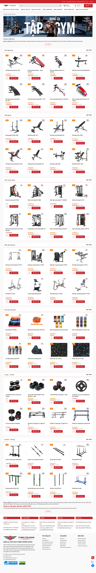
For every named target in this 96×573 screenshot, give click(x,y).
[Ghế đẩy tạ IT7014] (15, 285)
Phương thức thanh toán (47, 543)
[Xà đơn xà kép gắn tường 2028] (15, 451)
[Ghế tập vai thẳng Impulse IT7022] (81, 285)
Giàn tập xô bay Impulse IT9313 (14, 265)
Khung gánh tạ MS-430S (12, 135)
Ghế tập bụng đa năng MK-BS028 (80, 70)
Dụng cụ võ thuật (36, 9)
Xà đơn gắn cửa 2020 (55, 459)
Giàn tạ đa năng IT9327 (78, 200)
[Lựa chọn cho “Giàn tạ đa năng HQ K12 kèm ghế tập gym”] (7, 235)
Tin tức (87, 1)
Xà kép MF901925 (77, 459)
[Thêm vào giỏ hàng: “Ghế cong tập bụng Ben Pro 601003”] (51, 78)
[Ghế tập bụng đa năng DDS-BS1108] (15, 90)
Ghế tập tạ (7, 115)
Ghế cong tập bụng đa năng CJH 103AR (80, 99)
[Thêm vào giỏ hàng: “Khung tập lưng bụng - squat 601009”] (29, 78)
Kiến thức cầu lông (82, 542)
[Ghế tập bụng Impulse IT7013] (81, 256)
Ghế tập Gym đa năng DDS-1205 (14, 164)
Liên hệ (91, 1)
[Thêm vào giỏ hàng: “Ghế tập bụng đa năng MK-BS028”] (73, 78)
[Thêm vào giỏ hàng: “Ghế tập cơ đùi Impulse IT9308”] (29, 273)
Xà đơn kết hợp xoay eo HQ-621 (36, 488)
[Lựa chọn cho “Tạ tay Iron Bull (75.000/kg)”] (7, 430)
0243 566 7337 (7, 556)
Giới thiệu (64, 1)
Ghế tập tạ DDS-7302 (77, 164)
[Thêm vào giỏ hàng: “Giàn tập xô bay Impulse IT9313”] (7, 273)
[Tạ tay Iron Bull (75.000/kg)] (15, 415)
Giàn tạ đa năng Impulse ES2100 (58, 228)
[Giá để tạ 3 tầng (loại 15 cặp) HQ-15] (37, 415)
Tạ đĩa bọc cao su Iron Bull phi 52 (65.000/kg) (80, 395)
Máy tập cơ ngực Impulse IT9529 (58, 265)
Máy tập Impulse (9, 245)
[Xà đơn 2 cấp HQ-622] (59, 479)
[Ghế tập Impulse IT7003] (59, 285)
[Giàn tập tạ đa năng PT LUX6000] (59, 191)
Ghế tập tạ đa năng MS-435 (57, 135)
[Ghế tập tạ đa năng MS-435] (59, 126)
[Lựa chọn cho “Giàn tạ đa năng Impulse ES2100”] (51, 236)
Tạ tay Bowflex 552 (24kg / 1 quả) (58, 394)
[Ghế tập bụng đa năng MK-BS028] (81, 61)
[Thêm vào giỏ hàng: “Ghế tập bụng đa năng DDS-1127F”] (29, 107)
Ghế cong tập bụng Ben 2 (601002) (59, 99)
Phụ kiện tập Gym (10, 310)
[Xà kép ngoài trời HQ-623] (15, 479)
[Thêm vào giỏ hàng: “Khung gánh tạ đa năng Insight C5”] (29, 236)
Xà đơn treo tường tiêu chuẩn (35, 459)
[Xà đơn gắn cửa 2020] (59, 451)
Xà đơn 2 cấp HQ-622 (55, 488)
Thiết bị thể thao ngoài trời (65, 547)
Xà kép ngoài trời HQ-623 (12, 488)
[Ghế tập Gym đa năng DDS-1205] (15, 155)
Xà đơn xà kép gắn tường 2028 (13, 459)
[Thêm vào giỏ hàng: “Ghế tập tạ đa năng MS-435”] (51, 141)
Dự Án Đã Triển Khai (81, 1)
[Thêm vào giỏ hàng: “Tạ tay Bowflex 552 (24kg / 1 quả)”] (51, 402)
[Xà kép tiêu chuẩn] (81, 479)
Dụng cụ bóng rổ (58, 9)
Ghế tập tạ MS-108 (33, 135)
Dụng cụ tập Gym (26, 9)
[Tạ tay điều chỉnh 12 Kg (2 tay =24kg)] (15, 386)
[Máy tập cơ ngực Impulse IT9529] (59, 256)
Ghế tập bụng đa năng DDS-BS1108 (13, 99)
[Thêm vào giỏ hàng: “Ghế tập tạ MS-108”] (29, 141)
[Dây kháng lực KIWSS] (15, 321)
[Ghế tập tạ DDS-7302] (81, 155)
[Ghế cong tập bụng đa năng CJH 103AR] (81, 90)
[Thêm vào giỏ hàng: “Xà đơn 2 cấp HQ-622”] (51, 496)
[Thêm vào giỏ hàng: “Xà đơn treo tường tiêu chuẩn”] (29, 467)
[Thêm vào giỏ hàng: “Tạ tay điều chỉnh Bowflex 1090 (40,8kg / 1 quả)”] (29, 402)
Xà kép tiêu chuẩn (77, 488)
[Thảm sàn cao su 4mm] (81, 350)
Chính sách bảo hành (46, 545)
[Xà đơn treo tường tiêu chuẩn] (37, 451)
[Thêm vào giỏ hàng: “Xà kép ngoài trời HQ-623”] (7, 494)
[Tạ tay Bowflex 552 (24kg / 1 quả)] (59, 386)
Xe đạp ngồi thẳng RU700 (34, 293)
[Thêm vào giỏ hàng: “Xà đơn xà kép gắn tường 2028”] (7, 466)
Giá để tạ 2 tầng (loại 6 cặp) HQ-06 (81, 423)
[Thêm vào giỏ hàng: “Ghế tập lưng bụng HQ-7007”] (7, 78)
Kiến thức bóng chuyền (82, 545)
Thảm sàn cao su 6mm (56, 358)
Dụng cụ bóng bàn (48, 9)
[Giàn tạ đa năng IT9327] (81, 191)
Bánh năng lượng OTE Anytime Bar (59, 329)
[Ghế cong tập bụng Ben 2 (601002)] (59, 90)
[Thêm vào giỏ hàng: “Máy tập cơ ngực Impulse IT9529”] (51, 273)
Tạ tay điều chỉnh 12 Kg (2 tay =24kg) (13, 395)
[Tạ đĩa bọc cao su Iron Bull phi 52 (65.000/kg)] (81, 386)
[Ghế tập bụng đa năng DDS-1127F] (37, 90)
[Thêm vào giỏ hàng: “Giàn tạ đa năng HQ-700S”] (7, 206)
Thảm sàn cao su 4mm (78, 358)
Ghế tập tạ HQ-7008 (77, 135)
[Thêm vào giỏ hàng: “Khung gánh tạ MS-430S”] (7, 141)
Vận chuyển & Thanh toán (71, 1)
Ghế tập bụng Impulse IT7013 (80, 265)
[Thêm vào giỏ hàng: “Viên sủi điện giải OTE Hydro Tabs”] (73, 338)
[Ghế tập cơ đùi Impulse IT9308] (37, 256)
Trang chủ (5, 14)
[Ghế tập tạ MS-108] (37, 126)
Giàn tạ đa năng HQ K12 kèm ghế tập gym (14, 229)
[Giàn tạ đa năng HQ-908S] (37, 191)
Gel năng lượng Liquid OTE (12, 358)
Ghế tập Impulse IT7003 (56, 293)
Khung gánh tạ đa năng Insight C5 (36, 228)
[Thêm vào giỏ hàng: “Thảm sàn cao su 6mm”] (51, 366)
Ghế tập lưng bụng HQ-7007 (13, 70)
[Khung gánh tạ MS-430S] (15, 126)
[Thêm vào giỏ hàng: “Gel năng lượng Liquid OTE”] (7, 366)
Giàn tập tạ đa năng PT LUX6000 (58, 200)
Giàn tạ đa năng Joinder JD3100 (80, 228)
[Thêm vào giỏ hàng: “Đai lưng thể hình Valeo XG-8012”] (29, 338)
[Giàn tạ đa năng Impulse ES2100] (59, 220)
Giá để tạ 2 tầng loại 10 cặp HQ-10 (59, 423)
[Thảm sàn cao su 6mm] (59, 350)
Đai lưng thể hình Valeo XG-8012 (36, 329)
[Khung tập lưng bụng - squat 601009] (37, 61)
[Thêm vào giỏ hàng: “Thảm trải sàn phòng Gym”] (29, 366)
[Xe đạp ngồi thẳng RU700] (37, 285)
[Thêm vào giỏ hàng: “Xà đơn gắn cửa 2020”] (51, 467)
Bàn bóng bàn (63, 543)
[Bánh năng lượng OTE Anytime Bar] (59, 321)
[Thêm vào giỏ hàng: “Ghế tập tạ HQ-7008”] (73, 143)
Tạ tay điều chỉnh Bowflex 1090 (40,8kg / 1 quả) (36, 395)
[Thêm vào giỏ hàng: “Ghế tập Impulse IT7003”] (51, 301)
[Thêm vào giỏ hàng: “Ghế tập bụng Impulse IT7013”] (73, 273)
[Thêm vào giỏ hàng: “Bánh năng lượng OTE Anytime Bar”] (51, 338)
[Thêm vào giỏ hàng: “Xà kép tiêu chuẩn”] (73, 496)
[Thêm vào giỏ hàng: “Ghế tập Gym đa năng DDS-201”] (29, 172)
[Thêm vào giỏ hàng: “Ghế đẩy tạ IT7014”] (7, 301)
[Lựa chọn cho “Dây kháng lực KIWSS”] (7, 338)
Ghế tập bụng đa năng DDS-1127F (36, 99)
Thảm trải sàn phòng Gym (34, 358)
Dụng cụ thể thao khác (82, 9)
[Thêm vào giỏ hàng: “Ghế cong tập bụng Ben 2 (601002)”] (51, 107)
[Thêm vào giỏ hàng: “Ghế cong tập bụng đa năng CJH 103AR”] (73, 107)
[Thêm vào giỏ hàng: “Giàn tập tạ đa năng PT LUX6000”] (51, 206)
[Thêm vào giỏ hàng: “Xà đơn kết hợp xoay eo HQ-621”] (29, 496)
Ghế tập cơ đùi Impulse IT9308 (36, 265)
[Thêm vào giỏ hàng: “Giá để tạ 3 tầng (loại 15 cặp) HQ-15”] (29, 431)
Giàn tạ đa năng (9, 180)
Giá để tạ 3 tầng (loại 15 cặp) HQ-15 (36, 424)
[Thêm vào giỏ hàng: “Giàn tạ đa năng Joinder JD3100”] (73, 236)
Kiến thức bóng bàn (82, 538)
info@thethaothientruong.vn (10, 557)
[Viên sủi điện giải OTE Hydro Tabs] (81, 321)
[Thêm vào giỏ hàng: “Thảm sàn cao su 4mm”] (73, 366)
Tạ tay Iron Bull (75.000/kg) (13, 423)
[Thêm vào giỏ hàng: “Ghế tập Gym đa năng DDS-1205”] (7, 172)
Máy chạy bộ (6, 9)
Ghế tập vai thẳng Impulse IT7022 (81, 293)
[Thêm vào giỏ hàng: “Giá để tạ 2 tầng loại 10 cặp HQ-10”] (51, 431)
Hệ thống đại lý (45, 540)
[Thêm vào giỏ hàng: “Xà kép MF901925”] (73, 467)
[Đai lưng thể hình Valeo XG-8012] (37, 321)
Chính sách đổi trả (46, 547)
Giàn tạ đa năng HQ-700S (12, 200)
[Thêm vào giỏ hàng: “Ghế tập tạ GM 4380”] (51, 172)
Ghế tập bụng (8, 50)
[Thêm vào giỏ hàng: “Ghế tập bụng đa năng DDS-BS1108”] (7, 107)
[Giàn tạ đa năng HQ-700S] (15, 191)
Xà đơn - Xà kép (9, 439)
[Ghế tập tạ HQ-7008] (81, 126)
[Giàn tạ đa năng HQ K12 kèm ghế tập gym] (15, 220)
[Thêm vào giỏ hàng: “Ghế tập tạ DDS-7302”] (73, 172)
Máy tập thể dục (15, 9)
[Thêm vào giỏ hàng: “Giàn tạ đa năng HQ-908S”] (29, 208)
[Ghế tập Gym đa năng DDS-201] (37, 155)
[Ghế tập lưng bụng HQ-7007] (15, 61)
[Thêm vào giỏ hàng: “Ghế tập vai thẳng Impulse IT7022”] (73, 301)
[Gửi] (60, 6)
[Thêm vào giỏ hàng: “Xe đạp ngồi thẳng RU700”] (29, 301)
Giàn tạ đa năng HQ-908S (34, 200)
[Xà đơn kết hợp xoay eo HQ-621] (37, 479)
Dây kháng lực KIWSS (11, 329)
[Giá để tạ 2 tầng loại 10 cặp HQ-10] (59, 415)
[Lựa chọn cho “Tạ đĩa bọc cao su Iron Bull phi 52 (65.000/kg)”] (73, 401)
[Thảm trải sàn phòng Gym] (37, 350)
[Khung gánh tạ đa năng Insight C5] (37, 220)
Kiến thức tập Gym (82, 540)
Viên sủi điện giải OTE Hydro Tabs (81, 329)
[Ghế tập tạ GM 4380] (59, 155)
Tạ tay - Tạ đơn (9, 375)
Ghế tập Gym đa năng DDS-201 (36, 164)
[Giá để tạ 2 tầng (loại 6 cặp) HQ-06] (81, 415)
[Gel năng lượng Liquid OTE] (15, 350)
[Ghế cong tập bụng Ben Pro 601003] (59, 61)
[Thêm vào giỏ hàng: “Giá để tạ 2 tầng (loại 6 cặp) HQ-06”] (73, 431)
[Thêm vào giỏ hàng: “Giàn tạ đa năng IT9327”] (73, 208)
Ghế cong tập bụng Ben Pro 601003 (57, 71)
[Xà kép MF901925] (81, 451)
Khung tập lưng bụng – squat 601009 (35, 71)
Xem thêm (48, 44)
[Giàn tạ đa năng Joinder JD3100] (81, 220)
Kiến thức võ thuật (81, 543)
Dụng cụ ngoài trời (69, 9)
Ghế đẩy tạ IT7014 (10, 293)
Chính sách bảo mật (46, 549)
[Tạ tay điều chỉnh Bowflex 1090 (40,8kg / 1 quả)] (37, 386)
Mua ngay (15, 78)
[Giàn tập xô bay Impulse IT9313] (15, 256)
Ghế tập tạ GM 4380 (55, 164)
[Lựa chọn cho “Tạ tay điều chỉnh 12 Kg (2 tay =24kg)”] (7, 401)
